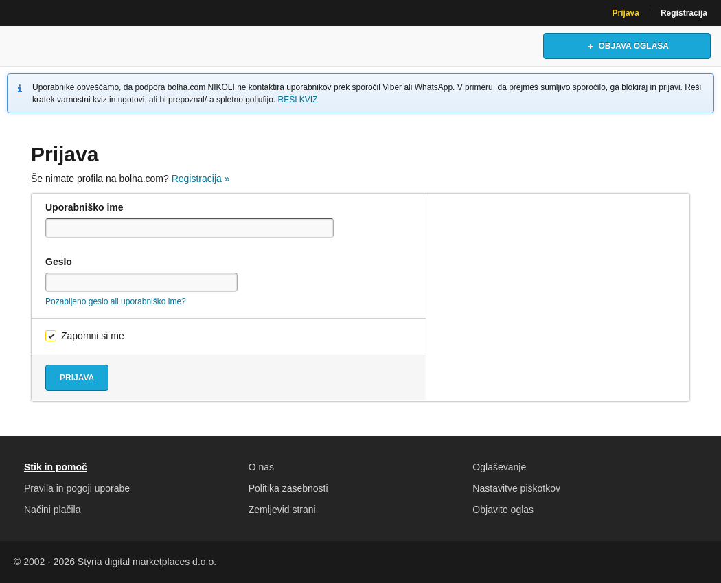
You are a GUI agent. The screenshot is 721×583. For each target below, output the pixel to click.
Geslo (58, 261)
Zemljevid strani (282, 509)
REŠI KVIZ (298, 99)
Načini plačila (52, 509)
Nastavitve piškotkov (516, 488)
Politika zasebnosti (288, 488)
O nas (261, 466)
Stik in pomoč (55, 466)
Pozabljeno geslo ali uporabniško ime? (115, 301)
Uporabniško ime (84, 207)
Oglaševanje (499, 466)
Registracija (684, 13)
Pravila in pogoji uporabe (77, 488)
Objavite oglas (503, 509)
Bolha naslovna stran (72, 46)
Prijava (626, 13)
